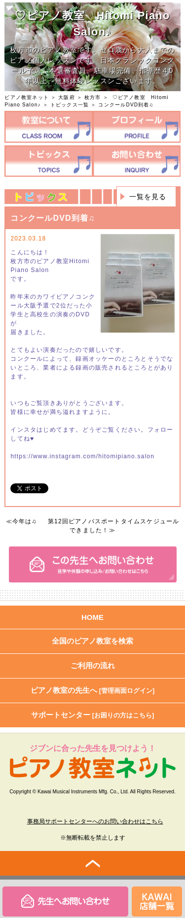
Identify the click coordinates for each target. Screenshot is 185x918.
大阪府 (66, 97)
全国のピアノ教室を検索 (92, 641)
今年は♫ (24, 521)
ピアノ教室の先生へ (93, 690)
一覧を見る (148, 197)
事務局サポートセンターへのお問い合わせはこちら (95, 821)
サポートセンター (92, 715)
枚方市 (92, 97)
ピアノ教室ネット (26, 97)
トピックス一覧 (69, 104)
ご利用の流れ (93, 665)
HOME (92, 617)
